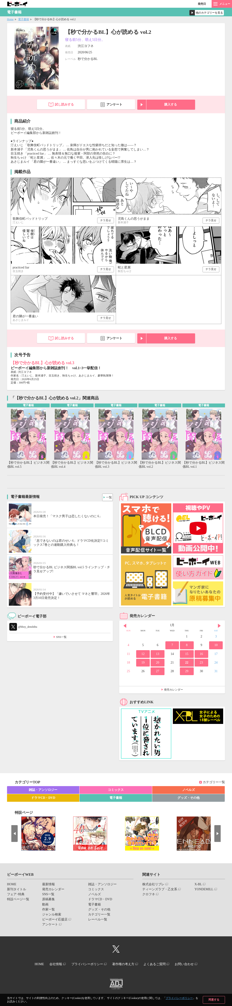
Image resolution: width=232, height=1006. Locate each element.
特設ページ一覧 (18, 900)
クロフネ (148, 894)
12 (143, 654)
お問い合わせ (190, 964)
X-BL (198, 884)
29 (186, 671)
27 (157, 671)
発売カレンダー (173, 690)
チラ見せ (105, 220)
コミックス (116, 790)
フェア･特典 (15, 894)
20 (157, 663)
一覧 (107, 496)
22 (186, 663)
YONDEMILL (203, 889)
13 (157, 654)
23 (201, 663)
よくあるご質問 (158, 964)
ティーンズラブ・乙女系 (159, 889)
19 (143, 663)
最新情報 (48, 884)
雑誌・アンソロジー (43, 790)
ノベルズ (188, 790)
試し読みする (64, 104)
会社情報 (52, 964)
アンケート (114, 104)
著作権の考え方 (124, 964)
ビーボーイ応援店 (55, 920)
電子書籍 (23, 19)
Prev (124, 626)
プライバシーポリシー (179, 998)
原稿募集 (48, 900)
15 (186, 654)
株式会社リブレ (153, 884)
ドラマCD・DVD (43, 798)
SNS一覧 (61, 637)
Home (10, 19)
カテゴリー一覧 (214, 782)
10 (216, 645)
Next (219, 626)
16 (201, 654)
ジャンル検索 (51, 915)
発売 (202, 3)
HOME (11, 884)
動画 (45, 905)
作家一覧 (48, 910)
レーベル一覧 (97, 920)
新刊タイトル (16, 889)
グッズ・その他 (188, 798)
